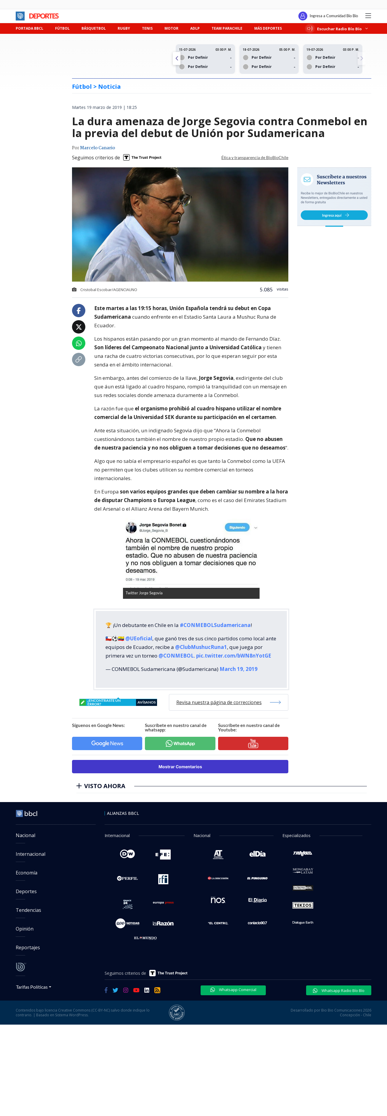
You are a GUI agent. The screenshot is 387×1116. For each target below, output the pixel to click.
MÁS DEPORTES (268, 28)
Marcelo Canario (97, 148)
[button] (361, 58)
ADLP (195, 28)
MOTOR (171, 28)
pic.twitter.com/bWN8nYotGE (233, 655)
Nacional (25, 835)
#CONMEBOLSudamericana (215, 625)
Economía (26, 872)
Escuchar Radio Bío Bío (337, 28)
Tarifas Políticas (32, 987)
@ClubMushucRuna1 (201, 647)
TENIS (147, 28)
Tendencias (28, 910)
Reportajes (28, 947)
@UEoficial (138, 638)
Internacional (30, 854)
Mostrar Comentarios (180, 766)
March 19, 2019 (239, 669)
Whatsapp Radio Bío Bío (338, 990)
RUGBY (124, 28)
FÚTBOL (62, 28)
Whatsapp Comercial (233, 989)
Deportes (26, 891)
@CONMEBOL (176, 655)
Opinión (24, 928)
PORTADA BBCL (29, 28)
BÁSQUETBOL (93, 28)
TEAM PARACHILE (227, 28)
